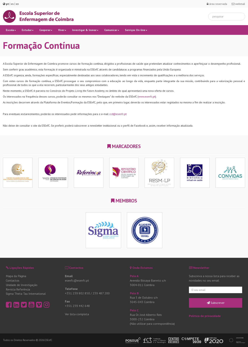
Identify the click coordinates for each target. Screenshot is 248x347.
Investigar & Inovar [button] (85, 30)
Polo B (134, 293)
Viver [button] (62, 30)
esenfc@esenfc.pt (77, 280)
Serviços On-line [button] (136, 30)
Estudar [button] (28, 30)
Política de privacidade (205, 316)
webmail (238, 4)
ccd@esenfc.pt (118, 114)
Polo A (134, 276)
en (17, 4)
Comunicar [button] (111, 30)
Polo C (134, 310)
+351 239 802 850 (77, 293)
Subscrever (216, 303)
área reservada (217, 4)
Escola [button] (11, 30)
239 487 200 (101, 293)
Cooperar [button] (45, 30)
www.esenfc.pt (146, 96)
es (12, 4)
